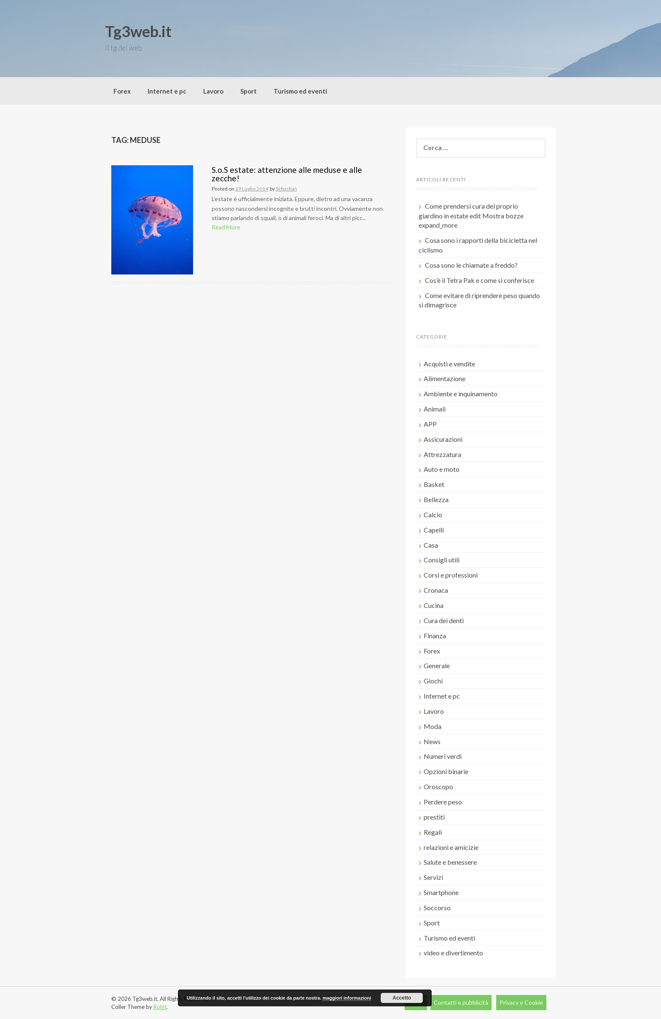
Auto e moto (441, 469)
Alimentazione (444, 378)
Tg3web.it (138, 31)
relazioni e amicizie (451, 847)
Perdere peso (443, 802)
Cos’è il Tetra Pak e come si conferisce (479, 280)
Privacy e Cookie (521, 1002)
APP (430, 424)
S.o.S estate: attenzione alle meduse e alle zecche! (287, 174)
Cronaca (436, 590)
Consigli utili (441, 560)
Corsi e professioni (451, 575)
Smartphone (441, 892)
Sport (248, 91)
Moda (432, 726)
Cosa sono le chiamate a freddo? (471, 265)
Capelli (434, 530)
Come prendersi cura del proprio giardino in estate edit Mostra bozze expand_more (471, 215)
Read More (226, 227)
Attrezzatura (442, 454)
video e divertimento (453, 953)
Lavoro (213, 91)
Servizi (433, 877)
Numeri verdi (443, 756)
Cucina (433, 605)
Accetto (401, 998)
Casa (431, 545)
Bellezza (436, 499)
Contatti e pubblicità (461, 1002)
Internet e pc (167, 91)
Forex (122, 91)
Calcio (433, 515)
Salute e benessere (450, 862)
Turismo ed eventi (300, 91)
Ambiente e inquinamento (460, 394)
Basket (434, 484)
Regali (433, 832)
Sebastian (286, 189)
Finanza (435, 636)
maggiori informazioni (346, 997)
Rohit (160, 1006)
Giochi (433, 681)
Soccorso (437, 907)
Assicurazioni (443, 439)
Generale (437, 665)
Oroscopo (438, 786)
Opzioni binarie (446, 771)
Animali (435, 409)
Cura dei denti (444, 620)
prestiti (434, 817)
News (432, 741)
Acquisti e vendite (449, 364)
